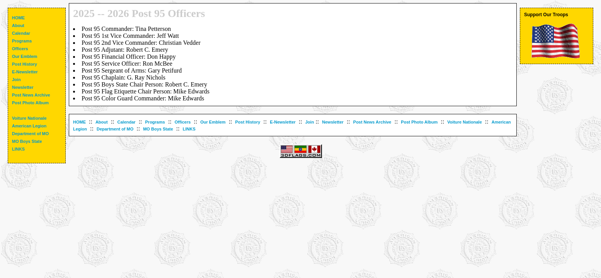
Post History (247, 122)
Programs (155, 122)
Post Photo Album (419, 122)
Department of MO (115, 129)
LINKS (189, 129)
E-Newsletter (283, 122)
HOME (79, 122)
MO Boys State (158, 129)
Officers (183, 122)
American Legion (29, 126)
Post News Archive (372, 122)
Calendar (126, 122)
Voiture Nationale (464, 122)
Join (309, 122)
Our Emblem (212, 122)
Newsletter (333, 122)
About (101, 122)
